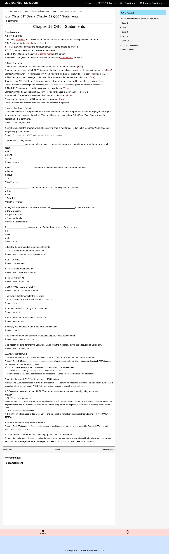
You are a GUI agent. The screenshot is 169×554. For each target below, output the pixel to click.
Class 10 (125, 41)
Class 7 (125, 27)
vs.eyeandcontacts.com (21, 2)
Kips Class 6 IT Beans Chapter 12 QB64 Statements (41, 16)
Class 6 (125, 23)
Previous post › (108, 450)
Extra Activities (128, 50)
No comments (11, 21)
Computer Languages (130, 45)
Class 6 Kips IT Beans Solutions (24, 11)
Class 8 (125, 32)
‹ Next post (7, 450)
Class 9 (125, 36)
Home (7, 11)
